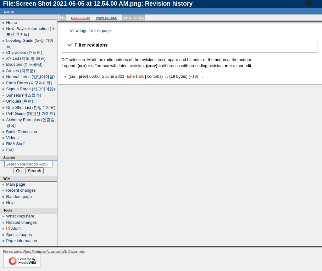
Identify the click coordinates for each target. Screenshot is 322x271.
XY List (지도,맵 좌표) (26, 58)
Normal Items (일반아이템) (30, 76)
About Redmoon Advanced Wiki (45, 251)
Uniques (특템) (19, 101)
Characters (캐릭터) (24, 52)
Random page (19, 196)
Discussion (80, 17)
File (62, 17)
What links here (20, 216)
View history (134, 17)
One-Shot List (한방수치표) (31, 107)
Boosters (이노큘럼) (24, 64)
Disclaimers (76, 251)
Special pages (19, 234)
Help (313, 3)
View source (107, 17)
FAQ (10, 150)
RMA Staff (15, 143)
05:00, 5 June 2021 (106, 76)
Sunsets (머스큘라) (23, 95)
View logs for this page (90, 30)
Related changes (21, 222)
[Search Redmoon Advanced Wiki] (28, 164)
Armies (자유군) (20, 70)
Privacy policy (12, 251)
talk (140, 76)
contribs (154, 76)
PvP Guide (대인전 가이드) (30, 113)
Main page (15, 184)
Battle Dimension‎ (21, 131)
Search (9, 158)
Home (11, 22)
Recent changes (21, 190)
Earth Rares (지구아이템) (29, 83)
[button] (190, 45)
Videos (12, 137)
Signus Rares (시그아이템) (30, 89)
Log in (9, 11)
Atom (16, 228)
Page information (21, 240)
